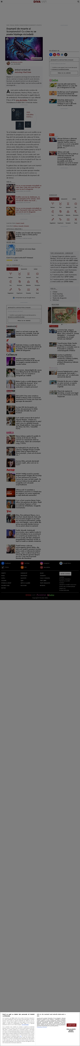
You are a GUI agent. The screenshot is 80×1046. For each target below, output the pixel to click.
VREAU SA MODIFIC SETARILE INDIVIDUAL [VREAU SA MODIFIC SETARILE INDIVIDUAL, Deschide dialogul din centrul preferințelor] (71, 1030)
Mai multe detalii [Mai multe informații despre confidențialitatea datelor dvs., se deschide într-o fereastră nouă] (25, 1024)
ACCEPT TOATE (71, 1025)
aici (20, 1036)
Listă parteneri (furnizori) (42, 1027)
